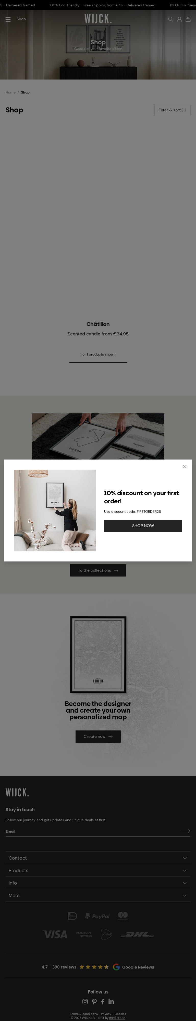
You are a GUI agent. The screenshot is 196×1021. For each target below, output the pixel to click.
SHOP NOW (143, 525)
